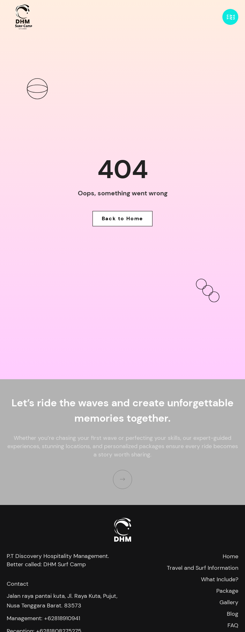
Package (227, 591)
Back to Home (123, 218)
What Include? (219, 579)
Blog (232, 614)
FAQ (232, 625)
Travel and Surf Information (202, 568)
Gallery (228, 602)
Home (230, 556)
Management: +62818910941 (43, 618)
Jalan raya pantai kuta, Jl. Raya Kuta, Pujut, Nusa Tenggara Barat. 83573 (62, 600)
